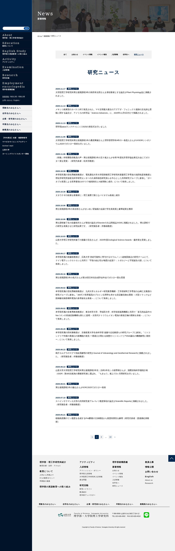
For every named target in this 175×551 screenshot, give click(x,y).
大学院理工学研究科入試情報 (91, 496)
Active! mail (7, 146)
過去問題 (83, 499)
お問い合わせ (7, 100)
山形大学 (5, 150)
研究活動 (84, 505)
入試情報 (115, 54)
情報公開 (21, 97)
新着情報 (5, 97)
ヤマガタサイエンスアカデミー (14, 142)
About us (149, 500)
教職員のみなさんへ (11, 130)
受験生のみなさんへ (11, 108)
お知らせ (73, 54)
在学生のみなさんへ (11, 113)
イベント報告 (102, 54)
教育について (46, 491)
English (16, 100)
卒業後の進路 (45, 501)
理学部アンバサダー (87, 515)
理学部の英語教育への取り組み (55, 506)
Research (149, 503)
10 (110, 457)
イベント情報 (86, 54)
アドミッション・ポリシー (90, 490)
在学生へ (127, 54)
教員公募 (13, 97)
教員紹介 (83, 512)
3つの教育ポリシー (47, 498)
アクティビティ (87, 482)
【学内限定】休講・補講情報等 (14, 138)
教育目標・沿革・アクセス (50, 485)
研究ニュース (140, 54)
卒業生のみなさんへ (11, 124)
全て (63, 54)
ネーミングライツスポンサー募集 (15, 154)
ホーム (40, 36)
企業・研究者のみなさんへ (14, 119)
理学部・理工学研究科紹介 (53, 482)
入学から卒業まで (47, 495)
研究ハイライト (86, 509)
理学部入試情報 (86, 493)
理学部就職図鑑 (120, 482)
